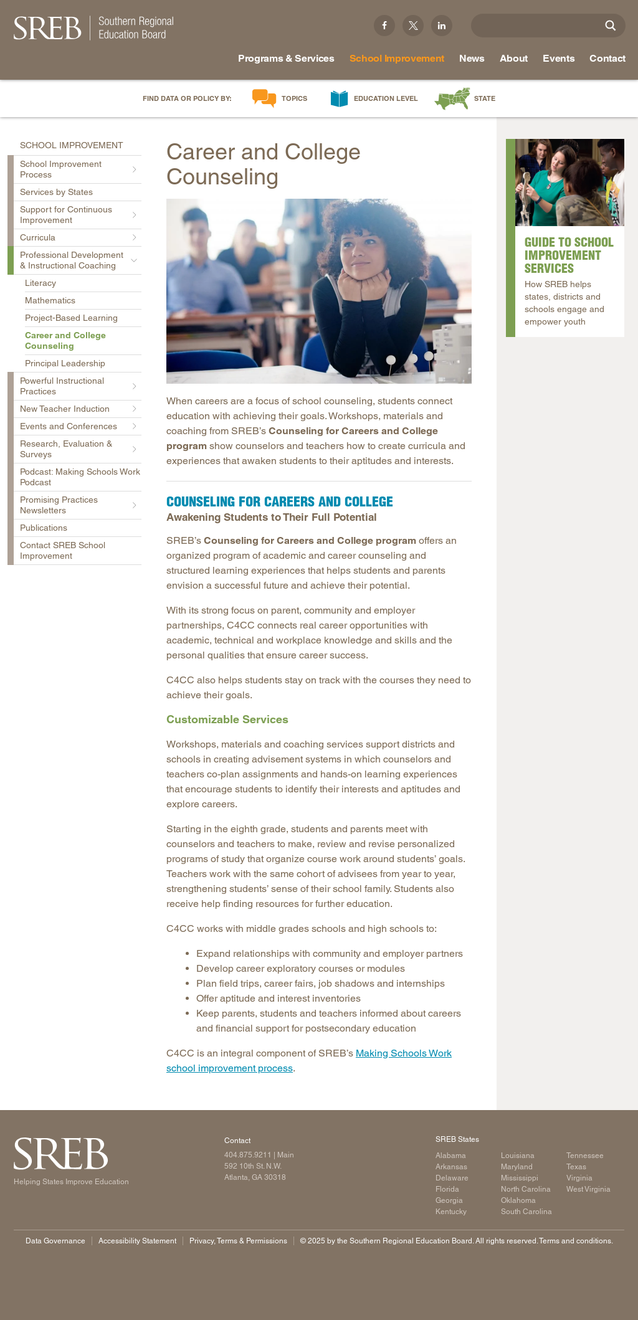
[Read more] (319, 291)
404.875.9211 (248, 1155)
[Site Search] (611, 25)
